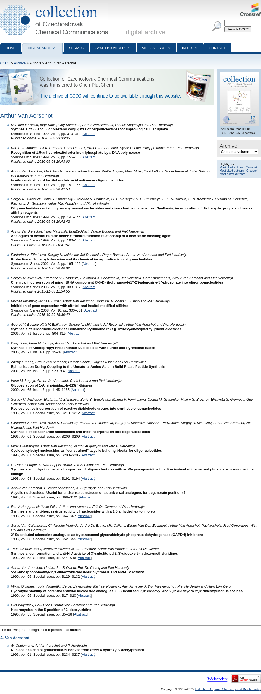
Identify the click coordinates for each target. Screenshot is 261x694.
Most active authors (232, 173)
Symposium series (112, 48)
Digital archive (42, 48)
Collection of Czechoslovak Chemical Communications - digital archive (60, 5)
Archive (20, 63)
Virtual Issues (156, 48)
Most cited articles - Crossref (238, 167)
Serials (76, 48)
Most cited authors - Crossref (239, 170)
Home (11, 48)
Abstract (89, 134)
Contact (217, 48)
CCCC (5, 63)
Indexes (189, 48)
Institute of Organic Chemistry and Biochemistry (228, 689)
